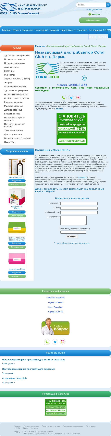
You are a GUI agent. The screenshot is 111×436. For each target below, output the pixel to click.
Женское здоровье (13, 102)
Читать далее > (8, 364)
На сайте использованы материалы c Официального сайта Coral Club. (52, 434)
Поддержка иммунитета (16, 94)
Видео (92, 37)
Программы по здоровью (74, 30)
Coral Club (82, 177)
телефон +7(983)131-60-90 (72, 84)
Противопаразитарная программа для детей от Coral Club (33, 359)
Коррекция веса (12, 113)
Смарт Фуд (9, 142)
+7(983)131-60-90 (94, 9)
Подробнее (16, 181)
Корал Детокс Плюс (17, 268)
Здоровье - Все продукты (16, 55)
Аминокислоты (11, 67)
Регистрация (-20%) (99, 30)
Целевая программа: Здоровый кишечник (17, 238)
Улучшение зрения (13, 130)
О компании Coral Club (14, 378)
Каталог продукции (23, 30)
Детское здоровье (13, 110)
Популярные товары (14, 59)
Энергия (8, 82)
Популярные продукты (47, 30)
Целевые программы (14, 63)
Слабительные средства (16, 98)
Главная (6, 30)
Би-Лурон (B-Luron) (17, 176)
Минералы (9, 75)
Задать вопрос (17, 185)
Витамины (9, 71)
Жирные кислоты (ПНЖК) (17, 78)
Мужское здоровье (13, 106)
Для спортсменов (13, 134)
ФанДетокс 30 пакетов (17, 207)
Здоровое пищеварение (16, 90)
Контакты (103, 37)
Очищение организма (15, 86)
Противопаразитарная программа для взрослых (28, 369)
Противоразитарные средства (14, 118)
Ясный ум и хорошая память (14, 125)
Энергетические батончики (17, 138)
